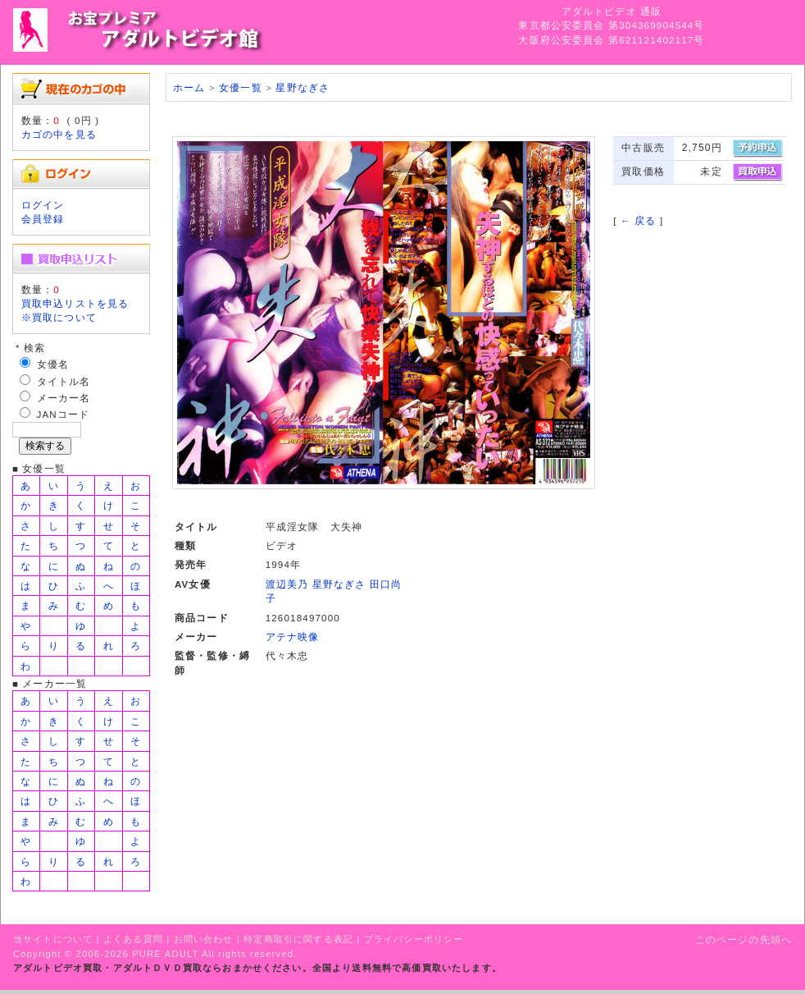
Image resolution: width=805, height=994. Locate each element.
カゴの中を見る (59, 134)
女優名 (53, 364)
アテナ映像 (293, 636)
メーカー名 (64, 397)
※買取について (59, 317)
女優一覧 (240, 87)
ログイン (43, 204)
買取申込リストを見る (75, 303)
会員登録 (43, 218)
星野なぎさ (302, 87)
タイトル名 (64, 381)
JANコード (63, 414)
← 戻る (638, 220)
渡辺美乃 (287, 584)
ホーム (189, 87)
